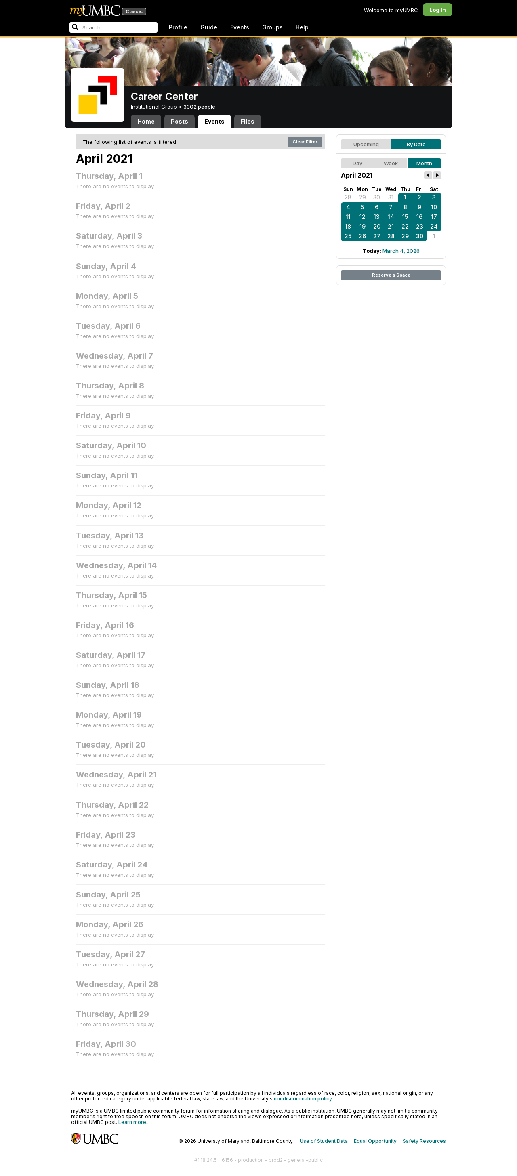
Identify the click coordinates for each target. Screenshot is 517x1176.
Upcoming (366, 144)
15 (405, 216)
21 (391, 226)
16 (419, 216)
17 (434, 216)
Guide (208, 27)
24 (434, 226)
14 (391, 216)
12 (362, 216)
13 (377, 216)
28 (348, 197)
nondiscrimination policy (303, 1099)
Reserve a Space (391, 275)
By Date (416, 144)
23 (419, 226)
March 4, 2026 (401, 251)
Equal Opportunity (375, 1141)
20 (376, 226)
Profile (178, 27)
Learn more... (134, 1122)
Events (239, 27)
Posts (179, 121)
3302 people (199, 106)
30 (376, 197)
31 (390, 197)
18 (348, 226)
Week (391, 163)
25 (348, 236)
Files (247, 121)
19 (362, 226)
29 (362, 197)
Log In (437, 9)
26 (362, 236)
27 (376, 236)
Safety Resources (424, 1141)
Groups (272, 27)
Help (302, 27)
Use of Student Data (324, 1141)
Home (146, 121)
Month (424, 163)
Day (357, 163)
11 (348, 216)
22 (405, 226)
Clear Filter (304, 142)
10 (434, 207)
